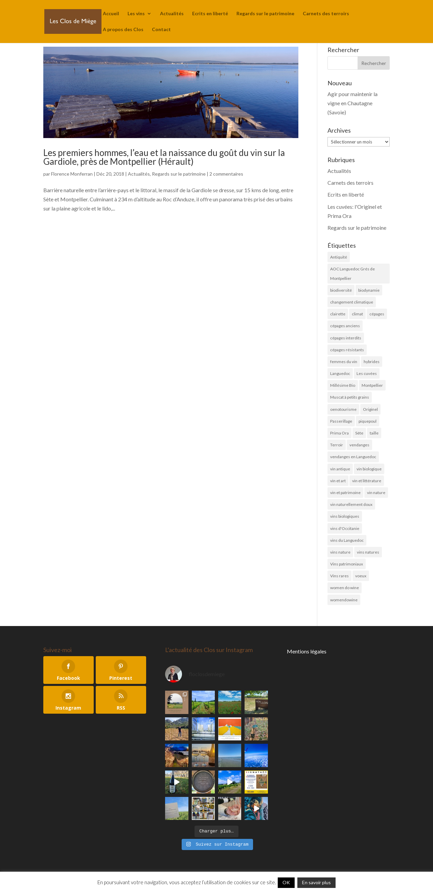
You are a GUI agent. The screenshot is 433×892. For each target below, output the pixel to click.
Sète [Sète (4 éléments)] (359, 433)
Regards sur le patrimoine (265, 13)
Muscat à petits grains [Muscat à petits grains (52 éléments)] (349, 397)
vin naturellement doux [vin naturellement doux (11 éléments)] (351, 504)
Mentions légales (306, 651)
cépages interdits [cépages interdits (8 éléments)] (345, 337)
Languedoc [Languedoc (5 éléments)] (340, 373)
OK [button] (286, 882)
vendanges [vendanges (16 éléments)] (359, 444)
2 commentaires (226, 174)
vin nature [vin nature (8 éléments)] (376, 492)
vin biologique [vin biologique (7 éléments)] (369, 468)
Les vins (136, 13)
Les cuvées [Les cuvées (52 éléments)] (367, 373)
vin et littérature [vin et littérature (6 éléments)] (366, 480)
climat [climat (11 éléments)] (357, 313)
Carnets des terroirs (326, 13)
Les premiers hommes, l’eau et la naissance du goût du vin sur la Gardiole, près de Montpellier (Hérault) (164, 157)
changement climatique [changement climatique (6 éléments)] (351, 302)
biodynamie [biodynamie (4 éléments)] (369, 290)
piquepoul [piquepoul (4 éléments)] (368, 421)
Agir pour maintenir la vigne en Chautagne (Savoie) (352, 103)
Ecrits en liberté (210, 13)
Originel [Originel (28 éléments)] (370, 409)
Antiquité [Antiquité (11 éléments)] (338, 257)
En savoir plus (316, 882)
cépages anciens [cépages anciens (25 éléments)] (345, 325)
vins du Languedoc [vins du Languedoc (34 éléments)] (347, 540)
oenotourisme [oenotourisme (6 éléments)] (343, 409)
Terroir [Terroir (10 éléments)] (336, 444)
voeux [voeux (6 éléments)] (360, 575)
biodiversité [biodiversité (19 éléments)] (341, 290)
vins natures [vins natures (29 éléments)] (368, 552)
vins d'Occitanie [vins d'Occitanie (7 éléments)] (344, 528)
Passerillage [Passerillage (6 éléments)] (341, 421)
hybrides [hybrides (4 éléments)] (372, 361)
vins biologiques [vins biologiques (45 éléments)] (344, 516)
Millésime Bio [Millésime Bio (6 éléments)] (342, 385)
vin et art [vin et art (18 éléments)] (338, 480)
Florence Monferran (72, 174)
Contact (161, 29)
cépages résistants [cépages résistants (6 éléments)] (347, 349)
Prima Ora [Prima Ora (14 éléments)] (339, 433)
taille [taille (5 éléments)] (374, 433)
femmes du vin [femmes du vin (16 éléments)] (343, 361)
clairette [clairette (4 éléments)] (337, 313)
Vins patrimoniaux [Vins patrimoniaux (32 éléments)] (346, 563)
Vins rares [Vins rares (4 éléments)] (339, 575)
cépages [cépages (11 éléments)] (376, 313)
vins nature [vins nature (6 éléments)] (340, 552)
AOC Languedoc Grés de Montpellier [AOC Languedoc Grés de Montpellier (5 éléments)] (352, 273)
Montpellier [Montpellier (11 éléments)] (372, 385)
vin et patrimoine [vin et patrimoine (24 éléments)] (345, 492)
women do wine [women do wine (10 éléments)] (344, 587)
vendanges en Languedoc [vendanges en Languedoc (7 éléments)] (353, 456)
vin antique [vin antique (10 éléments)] (340, 468)
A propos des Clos (123, 29)
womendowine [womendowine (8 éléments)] (344, 599)
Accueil (111, 13)
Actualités (172, 13)
